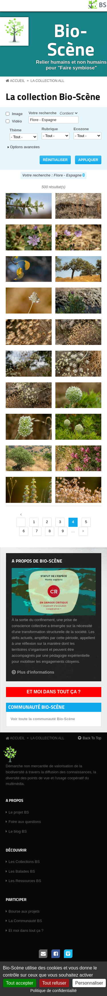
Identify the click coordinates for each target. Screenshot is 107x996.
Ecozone (81, 129)
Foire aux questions (25, 822)
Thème (16, 130)
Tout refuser (54, 983)
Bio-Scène (70, 39)
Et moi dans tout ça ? (54, 691)
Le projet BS (19, 812)
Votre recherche (42, 113)
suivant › (83, 531)
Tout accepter (19, 983)
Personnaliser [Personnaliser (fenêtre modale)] (89, 983)
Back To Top (92, 738)
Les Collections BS (24, 862)
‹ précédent (20, 522)
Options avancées (25, 147)
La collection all (47, 81)
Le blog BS (18, 831)
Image (17, 114)
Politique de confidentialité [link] (53, 990)
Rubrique (50, 129)
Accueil (17, 81)
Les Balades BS (22, 871)
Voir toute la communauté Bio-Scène (43, 719)
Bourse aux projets (24, 911)
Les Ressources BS (25, 881)
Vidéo (17, 121)
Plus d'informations (35, 672)
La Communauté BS (25, 921)
